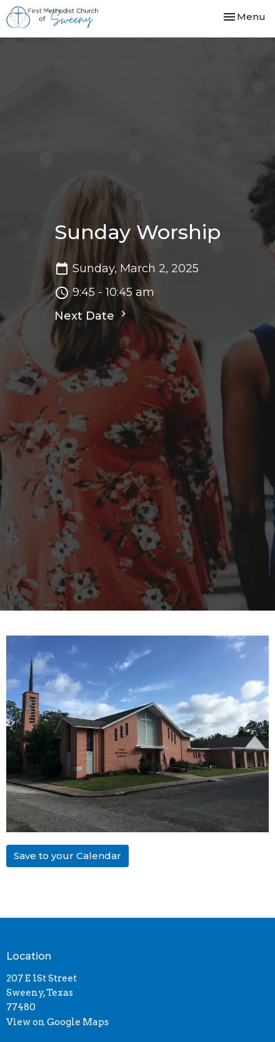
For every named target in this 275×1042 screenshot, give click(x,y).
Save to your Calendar (67, 856)
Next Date (91, 315)
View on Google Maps (57, 1022)
